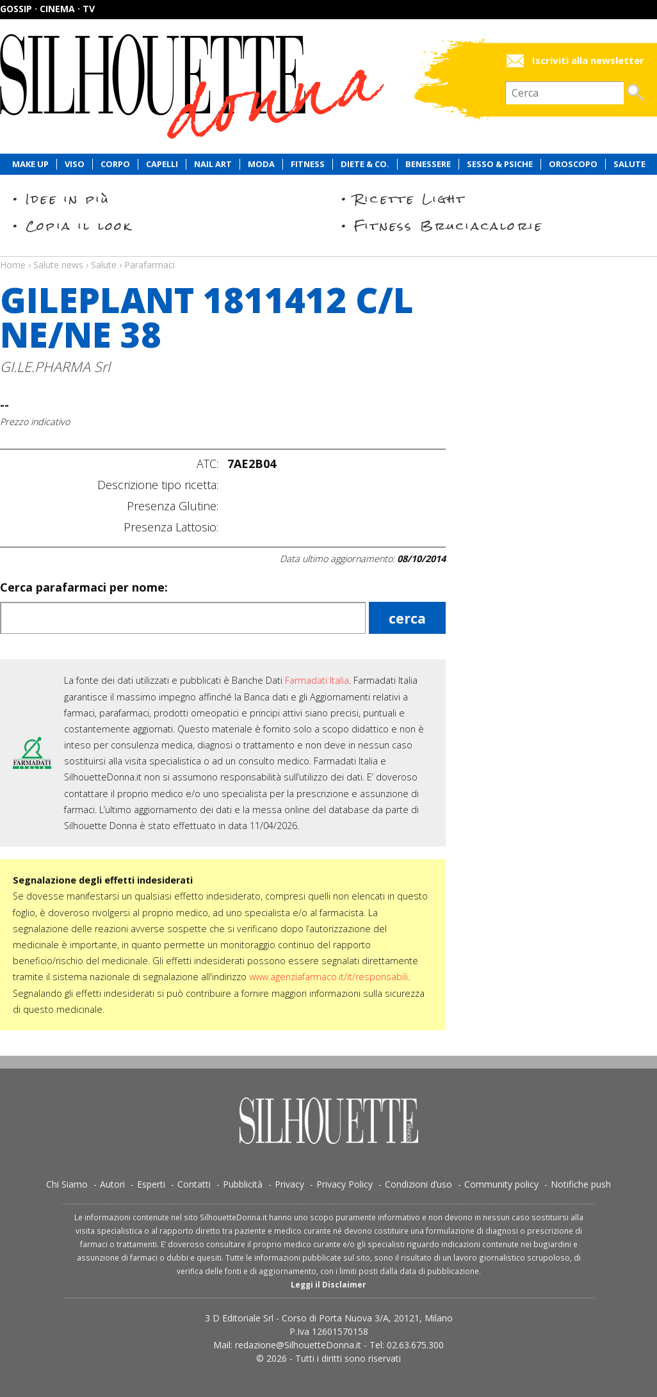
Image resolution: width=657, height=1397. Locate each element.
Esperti (151, 1184)
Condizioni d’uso (418, 1184)
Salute (629, 164)
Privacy (289, 1184)
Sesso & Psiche (500, 164)
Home (13, 265)
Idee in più (68, 199)
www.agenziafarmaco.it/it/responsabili (328, 977)
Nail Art (213, 164)
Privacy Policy (344, 1184)
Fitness (308, 164)
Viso (75, 164)
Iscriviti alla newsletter (588, 60)
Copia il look (79, 226)
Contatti (194, 1184)
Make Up (30, 164)
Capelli (162, 164)
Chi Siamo (67, 1184)
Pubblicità (243, 1184)
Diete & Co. (365, 164)
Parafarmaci (149, 265)
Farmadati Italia (317, 680)
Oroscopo (573, 164)
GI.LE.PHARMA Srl (55, 366)
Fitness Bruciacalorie (448, 226)
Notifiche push (581, 1184)
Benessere (428, 164)
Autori (112, 1184)
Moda (261, 164)
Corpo (115, 164)
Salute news (328, 253)
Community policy (501, 1184)
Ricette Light (410, 199)
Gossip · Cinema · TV (47, 9)
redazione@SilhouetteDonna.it (298, 1345)
